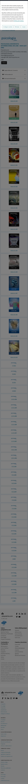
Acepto (24, 27)
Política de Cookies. (19, 21)
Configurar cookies (7, 27)
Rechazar (17, 27)
